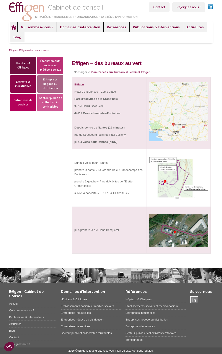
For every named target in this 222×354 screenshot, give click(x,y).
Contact (159, 7)
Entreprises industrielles (23, 84)
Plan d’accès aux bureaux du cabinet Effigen (120, 72)
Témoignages (134, 339)
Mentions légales (142, 350)
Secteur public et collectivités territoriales (50, 102)
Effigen (12, 50)
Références (116, 27)
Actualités (195, 27)
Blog (17, 37)
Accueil (13, 27)
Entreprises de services (23, 102)
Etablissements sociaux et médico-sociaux (152, 306)
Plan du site (122, 350)
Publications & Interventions (156, 27)
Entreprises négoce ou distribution (50, 84)
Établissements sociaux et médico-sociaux (50, 65)
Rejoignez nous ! (189, 7)
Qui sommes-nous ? (37, 27)
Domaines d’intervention (80, 27)
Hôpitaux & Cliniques (23, 65)
